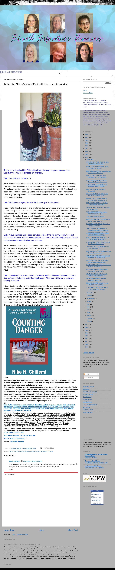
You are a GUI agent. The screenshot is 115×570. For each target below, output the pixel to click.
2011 (87, 341)
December (90, 159)
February (90, 318)
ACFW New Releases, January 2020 (96, 462)
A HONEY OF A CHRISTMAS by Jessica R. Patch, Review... (96, 185)
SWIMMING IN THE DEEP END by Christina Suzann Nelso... (97, 163)
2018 (87, 157)
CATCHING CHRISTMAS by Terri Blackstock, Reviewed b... (97, 270)
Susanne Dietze (88, 409)
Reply (11, 469)
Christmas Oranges (91, 457)
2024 (87, 140)
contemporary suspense (28, 451)
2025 (87, 137)
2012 (87, 338)
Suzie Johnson (87, 412)
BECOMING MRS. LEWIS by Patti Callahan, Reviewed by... (97, 284)
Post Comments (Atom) (20, 534)
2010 (87, 344)
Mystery (50, 451)
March (89, 315)
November (90, 293)
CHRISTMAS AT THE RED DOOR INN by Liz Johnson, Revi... (97, 261)
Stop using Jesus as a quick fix (94, 467)
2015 (87, 330)
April (88, 312)
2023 (87, 143)
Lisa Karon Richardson (90, 404)
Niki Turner (86, 407)
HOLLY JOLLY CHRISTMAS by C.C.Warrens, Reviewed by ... (96, 199)
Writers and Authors (96, 499)
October (89, 295)
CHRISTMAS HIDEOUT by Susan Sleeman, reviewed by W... (97, 194)
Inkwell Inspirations (96, 494)
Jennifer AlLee (87, 402)
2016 (87, 327)
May (88, 310)
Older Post (73, 530)
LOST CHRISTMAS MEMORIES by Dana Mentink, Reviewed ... (97, 238)
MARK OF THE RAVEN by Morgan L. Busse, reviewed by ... (98, 220)
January (89, 321)
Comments (88, 378)
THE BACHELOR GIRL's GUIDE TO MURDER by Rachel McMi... (98, 256)
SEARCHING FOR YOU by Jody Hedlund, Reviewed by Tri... (96, 274)
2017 (87, 324)
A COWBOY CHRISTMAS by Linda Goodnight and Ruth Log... (97, 233)
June (88, 307)
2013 (87, 336)
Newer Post (9, 530)
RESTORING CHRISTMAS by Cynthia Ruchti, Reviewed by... (98, 252)
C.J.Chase (86, 389)
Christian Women (95, 500)
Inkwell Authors (88, 93)
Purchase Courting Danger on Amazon (19, 435)
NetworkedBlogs (95, 490)
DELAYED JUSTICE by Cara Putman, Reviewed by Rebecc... (98, 172)
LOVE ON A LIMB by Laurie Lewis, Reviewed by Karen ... (97, 167)
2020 (87, 151)
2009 (87, 347)
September (90, 298)
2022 (87, 146)
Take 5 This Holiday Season (95, 216)
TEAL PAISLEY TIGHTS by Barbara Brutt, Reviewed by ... (98, 247)
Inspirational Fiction (96, 497)
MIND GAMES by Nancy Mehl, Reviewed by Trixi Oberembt (96, 176)
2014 (87, 333)
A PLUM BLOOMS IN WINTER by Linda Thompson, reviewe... (97, 288)
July (88, 304)
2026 (87, 134)
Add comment (9, 474)
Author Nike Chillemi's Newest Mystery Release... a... (96, 279)
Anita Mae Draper (88, 386)
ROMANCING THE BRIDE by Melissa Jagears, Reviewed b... (98, 265)
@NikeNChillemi (17, 441)
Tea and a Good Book (92, 461)
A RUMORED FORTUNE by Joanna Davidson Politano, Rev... (98, 243)
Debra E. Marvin (41, 451)
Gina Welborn (87, 399)
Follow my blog (97, 503)
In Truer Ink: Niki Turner (93, 466)
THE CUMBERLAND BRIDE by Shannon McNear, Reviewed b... (97, 229)
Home (41, 530)
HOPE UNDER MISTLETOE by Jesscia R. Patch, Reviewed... (96, 181)
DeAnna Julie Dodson (90, 392)
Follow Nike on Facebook (14, 438)
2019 (87, 154)
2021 (87, 148)
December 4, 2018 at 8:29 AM (32, 461)
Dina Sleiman (87, 397)
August (89, 301)
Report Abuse (88, 353)
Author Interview (14, 451)
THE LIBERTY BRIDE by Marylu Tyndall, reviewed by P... (96, 212)
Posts (86, 374)
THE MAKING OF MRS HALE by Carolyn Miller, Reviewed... (97, 203)
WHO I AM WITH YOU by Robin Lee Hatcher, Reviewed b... (98, 224)
